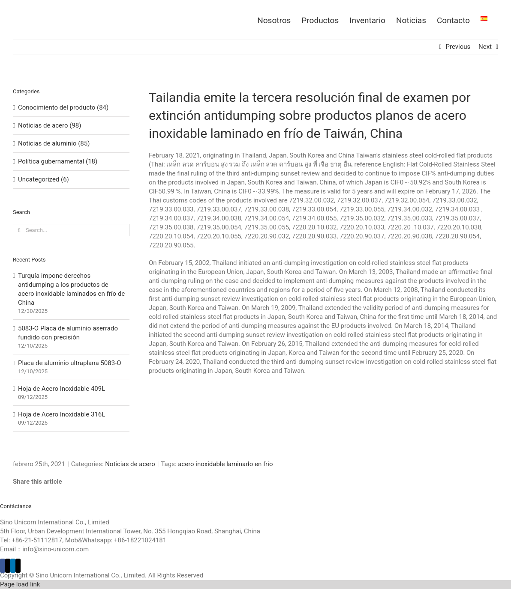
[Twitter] (7, 566)
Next (485, 47)
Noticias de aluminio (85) (54, 143)
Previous (458, 47)
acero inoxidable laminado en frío (225, 464)
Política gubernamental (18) (57, 161)
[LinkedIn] (12, 566)
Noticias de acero (130, 464)
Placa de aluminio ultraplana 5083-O (69, 363)
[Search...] (71, 230)
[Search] (19, 230)
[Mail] (18, 566)
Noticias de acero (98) (49, 125)
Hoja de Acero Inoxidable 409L (61, 389)
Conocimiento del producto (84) (63, 107)
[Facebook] (2, 566)
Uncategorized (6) (43, 179)
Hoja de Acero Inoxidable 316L (61, 414)
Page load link (20, 584)
